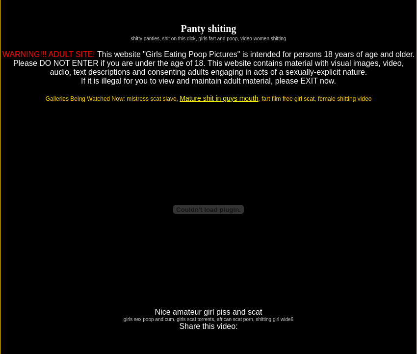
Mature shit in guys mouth (219, 98)
